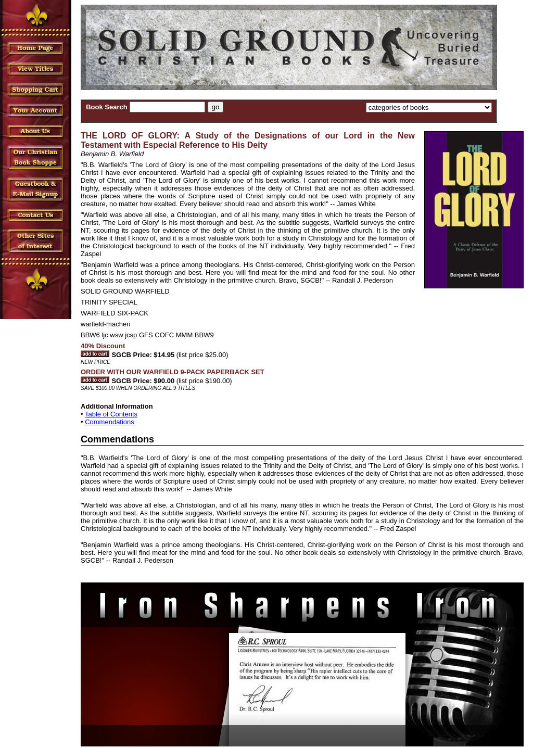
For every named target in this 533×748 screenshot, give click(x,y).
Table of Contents (111, 414)
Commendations (109, 422)
